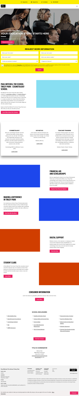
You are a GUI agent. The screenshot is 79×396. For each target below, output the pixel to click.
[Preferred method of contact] (20, 61)
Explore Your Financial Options (59, 189)
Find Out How (54, 251)
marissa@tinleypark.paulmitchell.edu (39, 355)
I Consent (74, 393)
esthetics (14, 94)
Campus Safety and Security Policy (41, 318)
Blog (53, 370)
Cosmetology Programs (31, 370)
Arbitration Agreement (65, 326)
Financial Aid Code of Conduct (66, 316)
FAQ (8, 324)
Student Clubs (46, 372)
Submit (39, 69)
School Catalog (37, 321)
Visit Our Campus (39, 338)
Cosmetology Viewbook (12, 321)
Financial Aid (38, 371)
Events (53, 371)
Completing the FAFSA (39, 372)
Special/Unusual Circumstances (14, 318)
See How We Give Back (11, 213)
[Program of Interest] (59, 61)
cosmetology (9, 94)
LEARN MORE (14, 151)
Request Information (7, 42)
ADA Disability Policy (11, 316)
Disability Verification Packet (40, 316)
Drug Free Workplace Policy (66, 318)
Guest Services (54, 368)
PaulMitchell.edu (74, 373)
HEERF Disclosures (11, 327)
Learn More (8, 276)
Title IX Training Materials (39, 329)
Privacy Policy (19, 64)
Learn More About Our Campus (10, 112)
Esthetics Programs (30, 371)
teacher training (21, 94)
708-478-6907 (38, 357)
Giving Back (46, 371)
